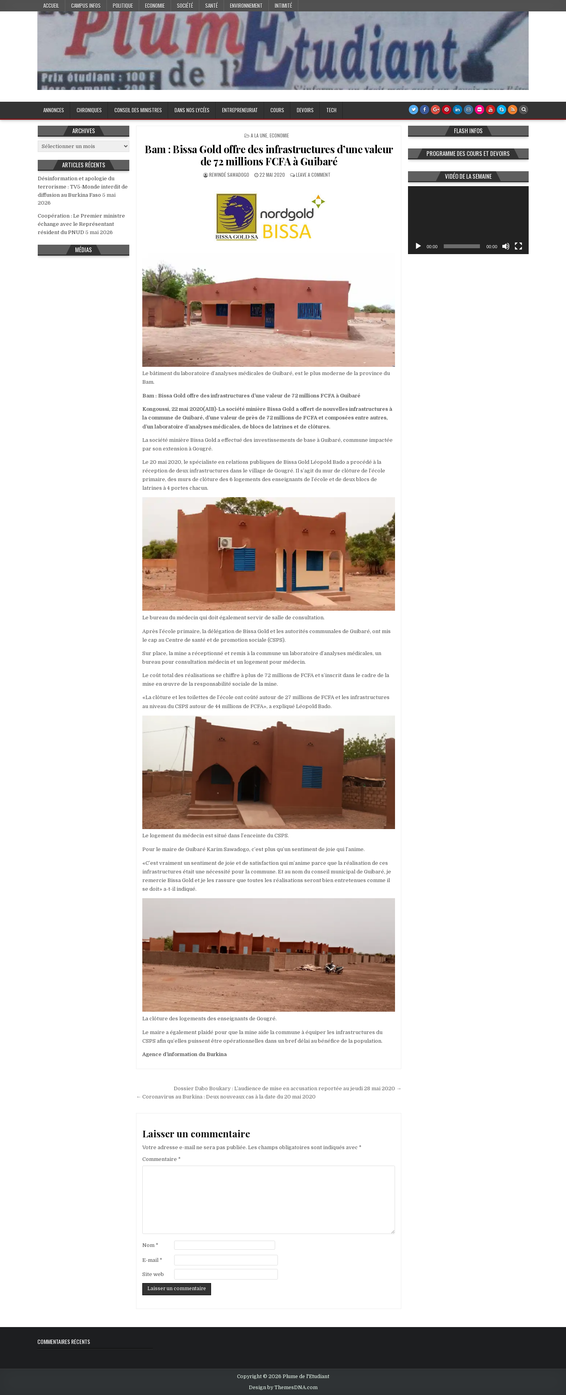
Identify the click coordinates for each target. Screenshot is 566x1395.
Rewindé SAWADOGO (229, 174)
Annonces (53, 110)
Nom (150, 1245)
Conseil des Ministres (138, 110)
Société (185, 5)
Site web (153, 1274)
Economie (155, 5)
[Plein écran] (518, 246)
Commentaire (161, 1159)
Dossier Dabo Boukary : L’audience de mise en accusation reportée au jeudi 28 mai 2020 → (287, 1088)
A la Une (259, 135)
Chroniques (89, 110)
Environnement (246, 5)
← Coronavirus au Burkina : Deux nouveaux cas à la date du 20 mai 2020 (226, 1097)
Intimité (283, 5)
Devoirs (305, 110)
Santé (211, 5)
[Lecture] (418, 246)
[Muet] (506, 246)
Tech (331, 110)
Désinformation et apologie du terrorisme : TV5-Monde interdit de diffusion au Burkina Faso (83, 187)
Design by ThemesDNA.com (283, 1387)
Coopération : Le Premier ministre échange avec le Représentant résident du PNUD (81, 224)
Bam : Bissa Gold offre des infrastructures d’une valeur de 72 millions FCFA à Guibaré (269, 155)
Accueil (51, 5)
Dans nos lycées (192, 110)
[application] (468, 220)
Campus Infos (86, 5)
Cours (277, 110)
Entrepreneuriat (240, 110)
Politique (123, 5)
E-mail (152, 1260)
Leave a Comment (313, 174)
